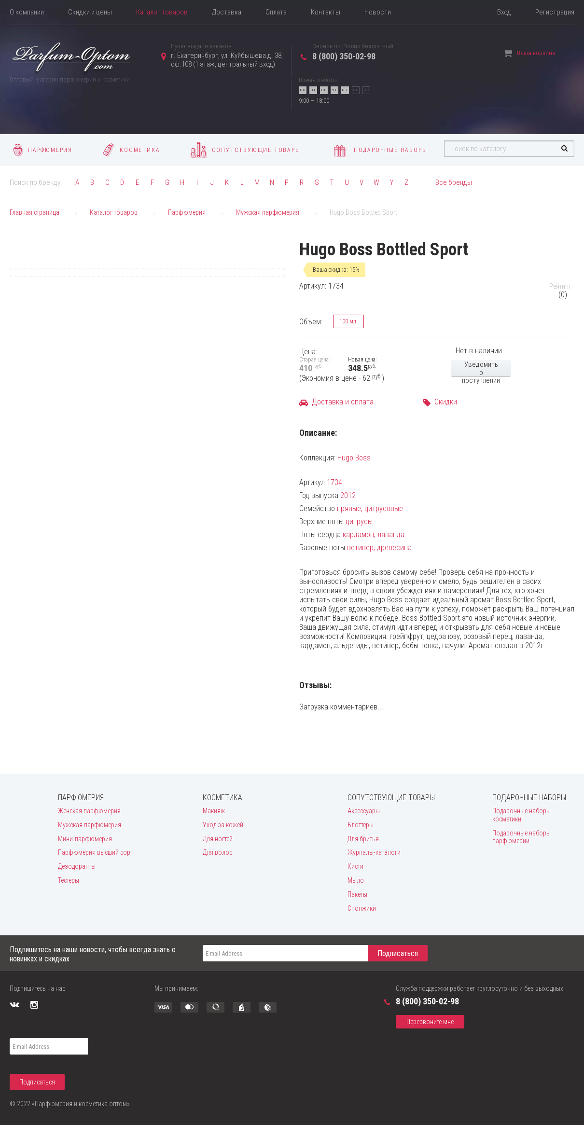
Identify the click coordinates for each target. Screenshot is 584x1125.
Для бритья (363, 839)
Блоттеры (361, 825)
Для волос (217, 852)
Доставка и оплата (343, 401)
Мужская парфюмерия (89, 825)
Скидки (445, 401)
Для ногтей (218, 839)
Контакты (325, 12)
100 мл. (345, 321)
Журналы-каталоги (374, 852)
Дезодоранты (77, 866)
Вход (504, 12)
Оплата (276, 12)
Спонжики (362, 908)
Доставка (226, 12)
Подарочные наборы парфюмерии (521, 837)
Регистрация (554, 12)
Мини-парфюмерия (85, 839)
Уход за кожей (223, 825)
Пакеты (357, 894)
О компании (27, 12)
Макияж (214, 811)
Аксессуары (364, 811)
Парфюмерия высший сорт (95, 852)
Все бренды (453, 182)
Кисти (355, 866)
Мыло (356, 880)
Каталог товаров (162, 12)
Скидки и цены (90, 12)
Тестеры (68, 880)
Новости (377, 12)
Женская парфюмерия (89, 811)
